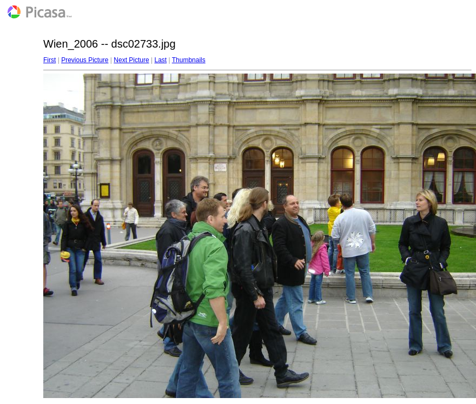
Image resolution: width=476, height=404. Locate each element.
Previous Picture (84, 60)
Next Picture (131, 60)
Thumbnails (189, 60)
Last (160, 60)
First (49, 60)
